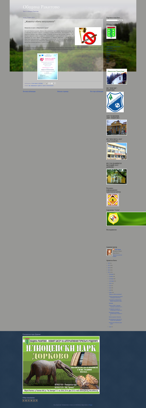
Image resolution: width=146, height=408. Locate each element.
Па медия (108, 54)
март (110, 326)
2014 (109, 267)
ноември (111, 276)
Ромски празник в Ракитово (115, 317)
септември (111, 281)
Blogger (90, 404)
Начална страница (62, 91)
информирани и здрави (36, 85)
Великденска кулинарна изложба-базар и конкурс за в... (115, 313)
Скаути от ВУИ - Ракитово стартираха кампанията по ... (116, 306)
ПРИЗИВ (111, 303)
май (110, 290)
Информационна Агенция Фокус (113, 46)
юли (110, 285)
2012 (109, 272)
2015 (109, 265)
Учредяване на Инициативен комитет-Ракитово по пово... (115, 300)
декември (111, 274)
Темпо (107, 62)
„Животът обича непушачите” (115, 294)
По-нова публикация (29, 91)
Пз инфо (108, 52)
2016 (109, 263)
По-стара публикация (96, 91)
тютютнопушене (49, 85)
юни (110, 287)
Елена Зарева (118, 249)
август (110, 283)
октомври (111, 278)
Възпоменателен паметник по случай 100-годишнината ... (115, 320)
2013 (109, 270)
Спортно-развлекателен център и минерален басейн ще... (115, 297)
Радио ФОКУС (109, 48)
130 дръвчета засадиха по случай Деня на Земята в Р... (115, 309)
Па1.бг (107, 56)
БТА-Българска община (111, 50)
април (110, 292)
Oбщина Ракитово (41, 6)
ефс (29, 85)
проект (44, 85)
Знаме (107, 60)
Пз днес (108, 58)
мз (41, 85)
